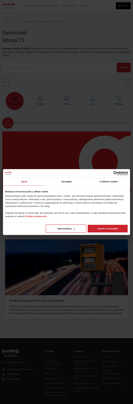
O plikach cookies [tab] (109, 181)
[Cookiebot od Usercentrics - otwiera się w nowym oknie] (115, 173)
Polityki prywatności (36, 216)
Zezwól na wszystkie (107, 228)
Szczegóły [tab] (66, 181)
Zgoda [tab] (24, 181)
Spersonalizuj (66, 228)
